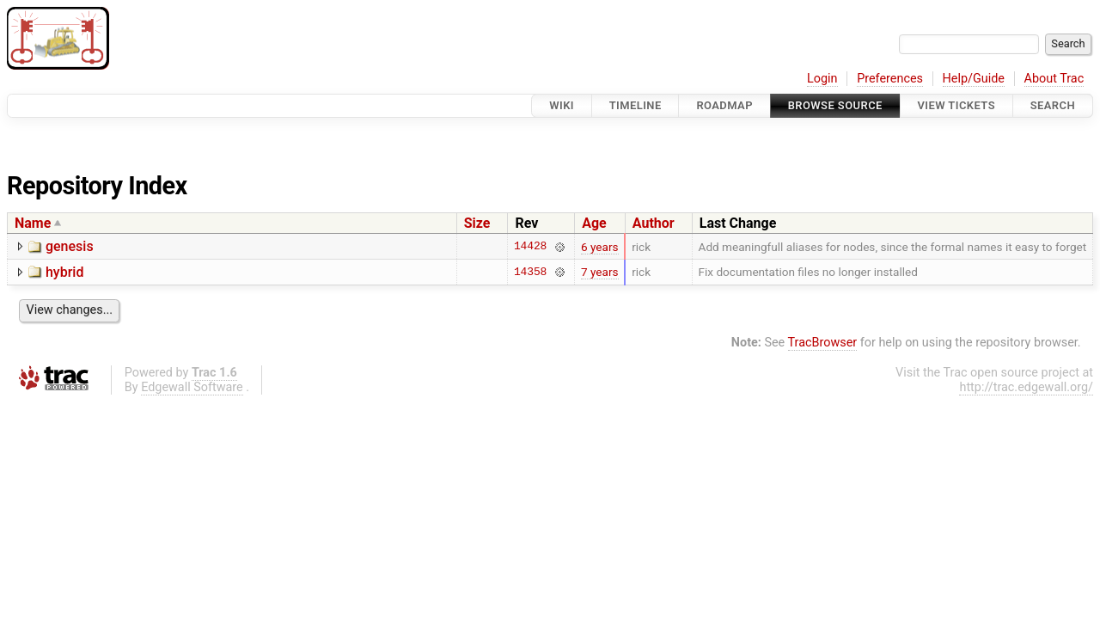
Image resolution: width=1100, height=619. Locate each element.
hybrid (64, 272)
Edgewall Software (192, 387)
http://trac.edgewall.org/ (1026, 387)
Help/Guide (974, 78)
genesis (70, 246)
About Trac (1054, 78)
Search (1052, 105)
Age (594, 223)
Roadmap (724, 105)
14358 (530, 271)
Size (477, 223)
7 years (600, 272)
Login (822, 78)
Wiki (561, 105)
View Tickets (956, 105)
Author (653, 223)
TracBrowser (823, 342)
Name (33, 223)
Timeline (635, 105)
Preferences (890, 78)
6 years (600, 247)
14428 (530, 246)
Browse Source (835, 105)
